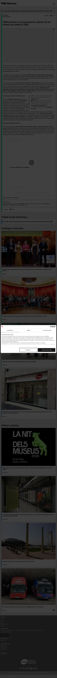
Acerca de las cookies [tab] (47, 330)
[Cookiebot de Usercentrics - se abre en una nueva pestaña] (48, 327)
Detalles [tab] (28, 330)
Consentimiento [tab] (10, 330)
